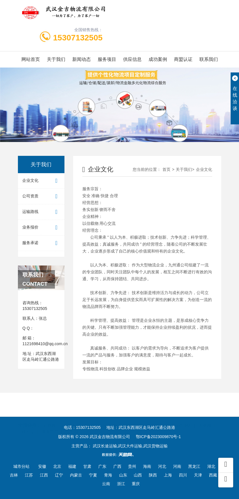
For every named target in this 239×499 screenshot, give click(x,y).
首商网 (157, 415)
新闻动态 (81, 59)
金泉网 (110, 415)
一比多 (70, 415)
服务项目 (107, 59)
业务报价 (41, 227)
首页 (166, 169)
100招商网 (133, 415)
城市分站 (21, 466)
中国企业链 (181, 415)
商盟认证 (183, 59)
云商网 (49, 415)
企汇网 (90, 415)
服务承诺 (41, 243)
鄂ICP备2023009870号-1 (158, 436)
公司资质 (41, 196)
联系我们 (208, 59)
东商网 (205, 415)
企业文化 (41, 180)
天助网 (72, 421)
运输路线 (41, 212)
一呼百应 (26, 421)
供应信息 (132, 59)
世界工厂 (50, 421)
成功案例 (158, 59)
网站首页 (30, 59)
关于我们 (56, 59)
